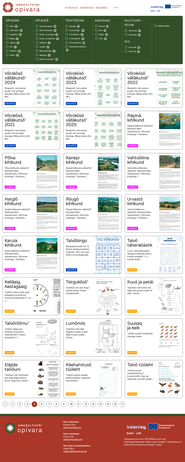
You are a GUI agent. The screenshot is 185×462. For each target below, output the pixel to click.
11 (78, 404)
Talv (101, 39)
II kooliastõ (75, 39)
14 (100, 404)
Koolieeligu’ (75, 30)
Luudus (43, 47)
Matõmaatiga (46, 51)
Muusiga (43, 55)
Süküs (101, 35)
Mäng (12, 39)
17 (122, 404)
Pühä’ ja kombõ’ (47, 59)
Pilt (11, 47)
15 (108, 404)
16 (115, 404)
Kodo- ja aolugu (47, 35)
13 (93, 404)
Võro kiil (132, 52)
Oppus (12, 43)
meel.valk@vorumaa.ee (75, 451)
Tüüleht (13, 51)
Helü (12, 26)
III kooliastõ (75, 43)
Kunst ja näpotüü (47, 39)
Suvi (101, 30)
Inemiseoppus (46, 26)
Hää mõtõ (14, 30)
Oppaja (72, 26)
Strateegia (87, 8)
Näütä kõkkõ (162, 26)
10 (71, 404)
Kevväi (102, 26)
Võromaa (133, 35)
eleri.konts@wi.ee (72, 427)
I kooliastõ (74, 35)
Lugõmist (14, 35)
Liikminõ (43, 43)
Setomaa (133, 31)
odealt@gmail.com (73, 439)
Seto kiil (132, 47)
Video (12, 55)
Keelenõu (101, 8)
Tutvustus (71, 8)
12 (86, 404)
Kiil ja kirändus (46, 30)
